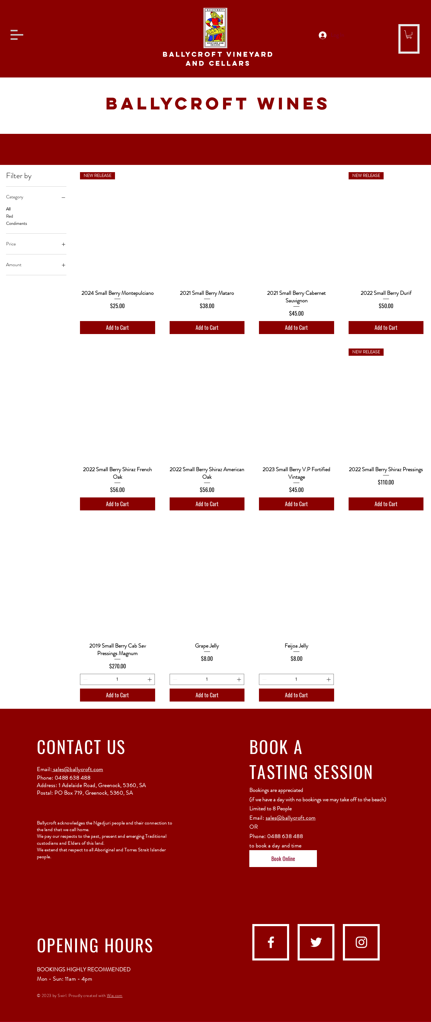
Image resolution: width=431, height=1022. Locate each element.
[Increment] (150, 679)
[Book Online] (283, 858)
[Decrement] (84, 679)
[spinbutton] (117, 679)
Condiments (16, 223)
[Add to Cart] (117, 327)
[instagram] (361, 942)
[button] (17, 35)
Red (9, 216)
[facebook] (271, 942)
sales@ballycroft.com (77, 769)
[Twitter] (316, 942)
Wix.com (115, 995)
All (8, 209)
